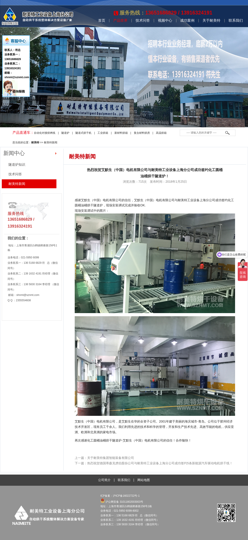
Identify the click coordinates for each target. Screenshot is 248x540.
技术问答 (143, 20)
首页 (101, 20)
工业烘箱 (102, 132)
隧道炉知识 (16, 164)
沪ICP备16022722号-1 (126, 495)
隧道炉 (65, 132)
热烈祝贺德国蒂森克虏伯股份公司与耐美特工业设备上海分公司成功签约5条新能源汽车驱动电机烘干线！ (160, 463)
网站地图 (143, 480)
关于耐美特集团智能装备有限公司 (110, 458)
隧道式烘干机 (83, 132)
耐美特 (35, 142)
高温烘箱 (161, 132)
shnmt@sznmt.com (27, 295)
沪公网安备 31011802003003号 (121, 501)
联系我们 (236, 20)
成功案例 (187, 20)
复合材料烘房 (142, 132)
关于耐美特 (211, 20)
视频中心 (165, 20)
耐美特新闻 (50, 142)
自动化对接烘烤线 (44, 132)
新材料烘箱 (121, 132)
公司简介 (104, 480)
